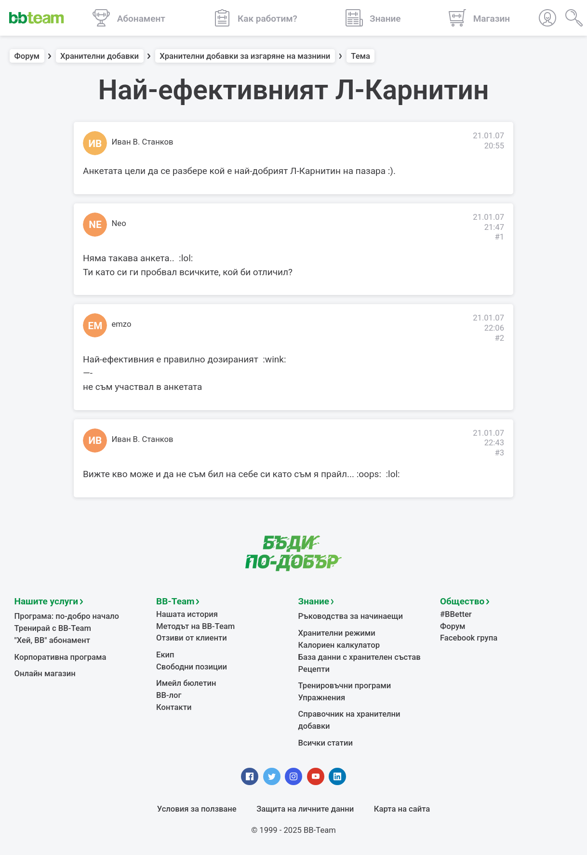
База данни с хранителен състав (359, 657)
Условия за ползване (197, 809)
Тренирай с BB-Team (52, 628)
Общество (462, 601)
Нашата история (187, 614)
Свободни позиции (191, 666)
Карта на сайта (402, 809)
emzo (122, 324)
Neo (119, 223)
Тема (360, 56)
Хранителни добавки (99, 56)
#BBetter (456, 614)
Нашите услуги (46, 601)
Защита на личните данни (305, 809)
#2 (499, 338)
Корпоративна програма (60, 657)
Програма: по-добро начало (67, 616)
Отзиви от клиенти (191, 637)
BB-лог (169, 695)
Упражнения (322, 697)
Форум (27, 56)
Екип (165, 654)
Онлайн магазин (45, 673)
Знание (313, 601)
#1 (499, 236)
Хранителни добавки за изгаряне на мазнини (245, 56)
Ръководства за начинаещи (350, 616)
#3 (499, 452)
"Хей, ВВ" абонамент (52, 640)
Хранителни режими (336, 633)
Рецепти (314, 669)
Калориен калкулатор (339, 645)
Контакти (173, 707)
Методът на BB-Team (195, 626)
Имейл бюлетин (186, 683)
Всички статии (325, 743)
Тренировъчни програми (344, 685)
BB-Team (175, 601)
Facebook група (468, 637)
